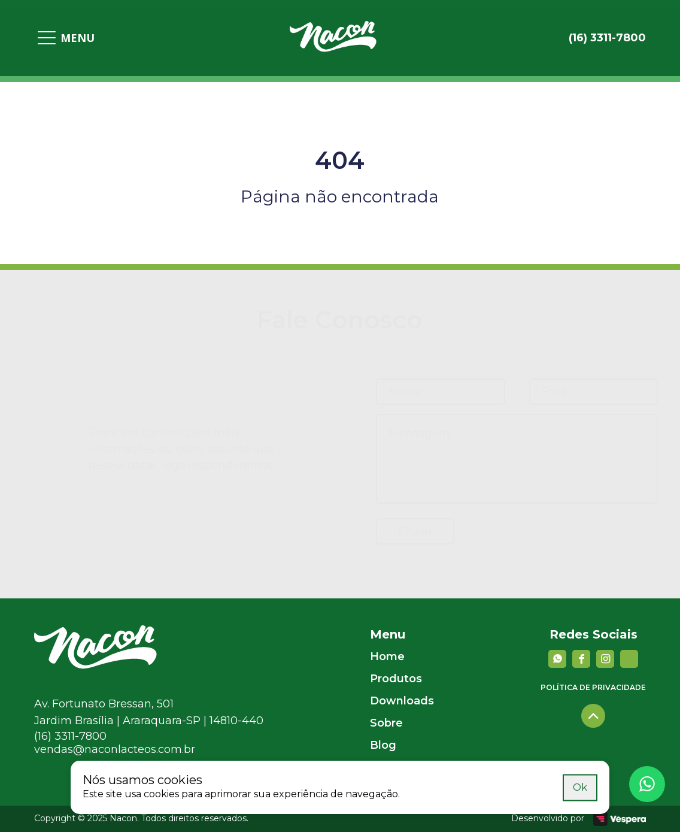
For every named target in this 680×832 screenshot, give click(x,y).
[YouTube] (629, 659)
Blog (383, 745)
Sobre (386, 723)
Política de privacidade (593, 687)
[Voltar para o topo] (593, 716)
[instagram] (605, 659)
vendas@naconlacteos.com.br (114, 749)
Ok (580, 786)
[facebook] (581, 659)
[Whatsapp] (647, 784)
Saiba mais (532, 786)
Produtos (396, 678)
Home (387, 656)
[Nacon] (95, 665)
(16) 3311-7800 (70, 736)
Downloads (402, 700)
